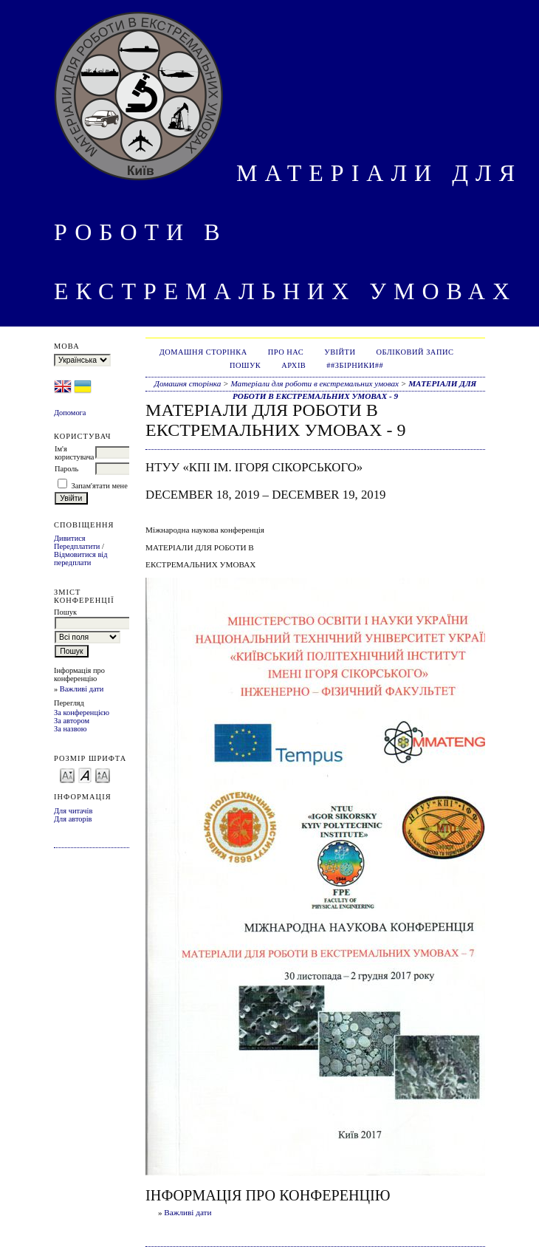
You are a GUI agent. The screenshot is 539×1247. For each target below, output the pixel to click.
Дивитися (70, 538)
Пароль (66, 469)
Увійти (339, 352)
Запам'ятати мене (100, 486)
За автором (71, 721)
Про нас (286, 352)
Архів (293, 365)
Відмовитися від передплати (81, 558)
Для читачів (73, 811)
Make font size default (85, 774)
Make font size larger (102, 774)
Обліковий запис (415, 352)
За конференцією (81, 712)
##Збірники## (354, 365)
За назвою (70, 729)
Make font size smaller (67, 774)
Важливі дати (82, 689)
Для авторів (73, 819)
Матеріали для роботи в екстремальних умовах (314, 383)
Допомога (70, 413)
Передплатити (77, 546)
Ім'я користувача (74, 453)
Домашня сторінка (203, 352)
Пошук (245, 365)
